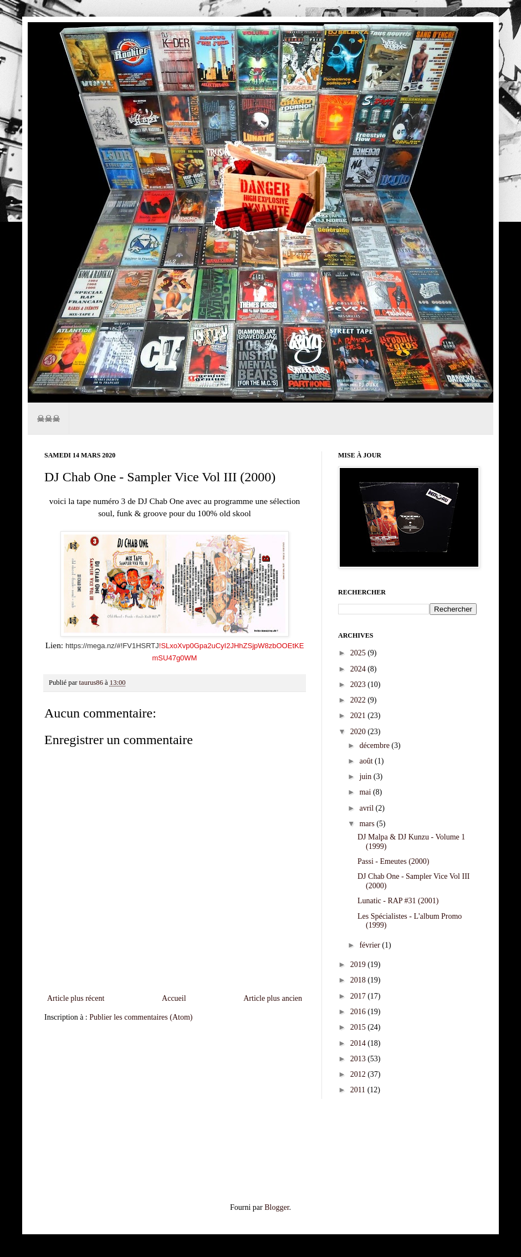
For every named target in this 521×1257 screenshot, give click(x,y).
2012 (359, 1074)
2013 (359, 1059)
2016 (359, 1011)
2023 (359, 684)
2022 (359, 700)
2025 (359, 653)
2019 (359, 964)
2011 (358, 1090)
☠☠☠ (48, 418)
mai (366, 792)
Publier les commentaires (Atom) (140, 1017)
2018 (359, 980)
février (370, 945)
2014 (359, 1043)
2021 (359, 715)
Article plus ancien (272, 998)
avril (367, 808)
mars (367, 824)
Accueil (174, 998)
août (367, 761)
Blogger (276, 1207)
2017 (359, 996)
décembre (375, 745)
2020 (359, 731)
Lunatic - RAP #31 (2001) (397, 901)
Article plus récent (75, 998)
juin (366, 776)
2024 (359, 669)
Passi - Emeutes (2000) (393, 861)
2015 (359, 1027)
